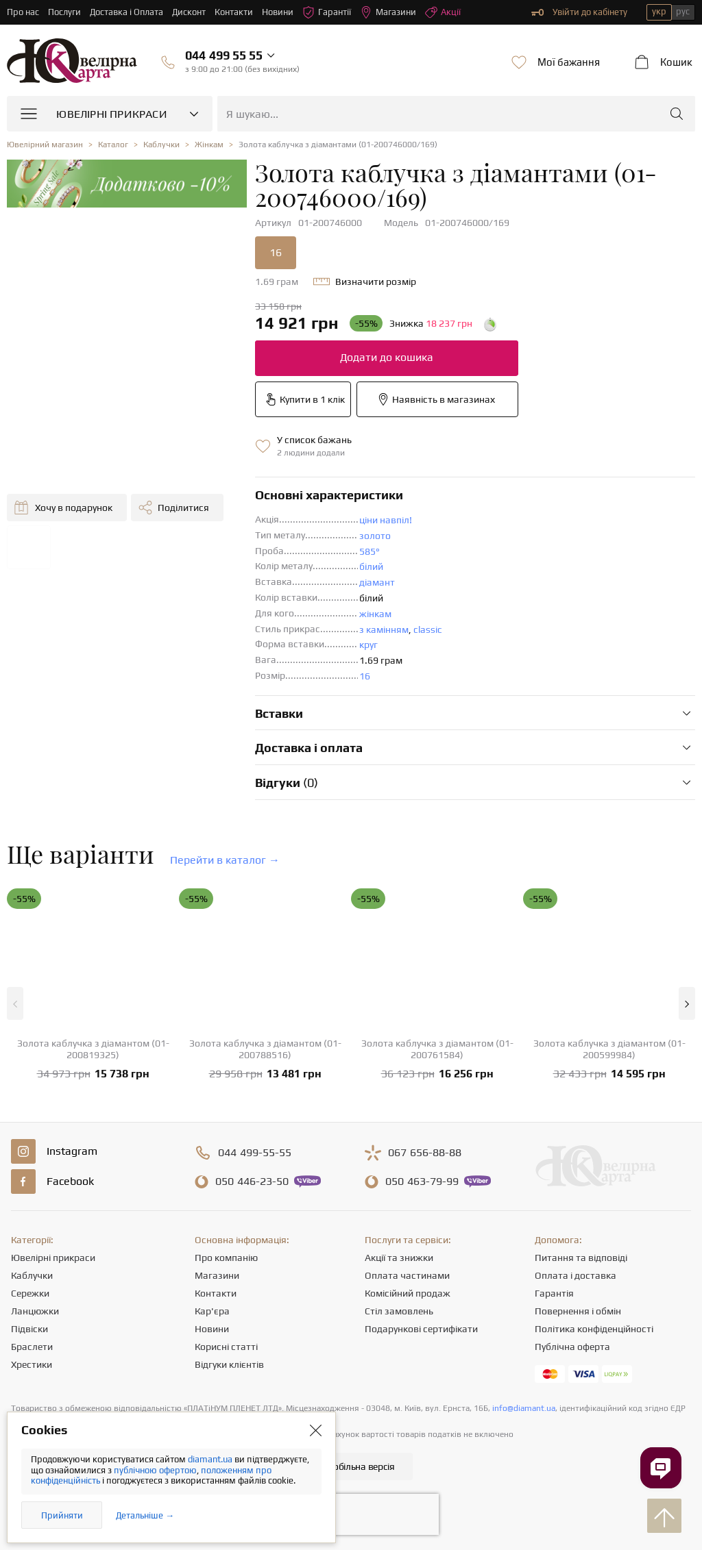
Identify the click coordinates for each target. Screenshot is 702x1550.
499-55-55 (254, 1152)
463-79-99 (422, 1181)
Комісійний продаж (407, 1293)
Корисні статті (226, 1346)
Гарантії (327, 12)
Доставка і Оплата (127, 12)
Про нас (23, 12)
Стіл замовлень (399, 1311)
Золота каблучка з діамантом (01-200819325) (93, 1049)
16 (275, 252)
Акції (443, 12)
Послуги (64, 12)
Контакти (234, 12)
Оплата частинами (407, 1275)
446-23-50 (252, 1181)
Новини (278, 12)
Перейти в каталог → (225, 859)
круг (368, 644)
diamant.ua (211, 1459)
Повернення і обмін (578, 1311)
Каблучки (32, 1275)
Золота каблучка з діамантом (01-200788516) (265, 1049)
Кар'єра (212, 1311)
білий (371, 566)
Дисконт (189, 12)
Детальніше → (145, 1515)
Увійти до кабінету (579, 12)
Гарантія (554, 1293)
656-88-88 (424, 1152)
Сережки (30, 1293)
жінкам (375, 613)
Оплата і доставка (575, 1275)
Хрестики (31, 1364)
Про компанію (226, 1257)
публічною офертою (155, 1470)
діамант (377, 582)
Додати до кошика (386, 357)
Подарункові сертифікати (421, 1329)
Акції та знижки (399, 1257)
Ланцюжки (35, 1311)
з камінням (384, 629)
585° (369, 551)
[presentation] (351, 1514)
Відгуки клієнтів (229, 1364)
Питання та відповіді (581, 1257)
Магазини (389, 12)
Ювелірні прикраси (53, 1257)
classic (427, 629)
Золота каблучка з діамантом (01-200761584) (437, 1049)
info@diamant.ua (523, 1408)
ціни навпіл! (385, 519)
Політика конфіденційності (594, 1329)
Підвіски (29, 1329)
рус (683, 11)
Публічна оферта (572, 1346)
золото (375, 535)
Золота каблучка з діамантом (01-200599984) (609, 1049)
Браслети (32, 1346)
